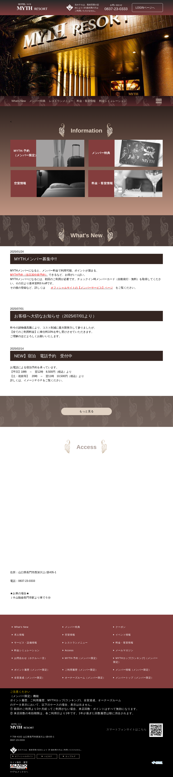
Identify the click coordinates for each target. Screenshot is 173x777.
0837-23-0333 (17, 740)
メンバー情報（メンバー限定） (133, 669)
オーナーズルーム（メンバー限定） (85, 677)
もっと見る (86, 411)
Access (69, 650)
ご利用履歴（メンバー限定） (81, 669)
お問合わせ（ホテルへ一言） (30, 658)
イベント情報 (123, 634)
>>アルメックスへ (19, 772)
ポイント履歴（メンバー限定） (32, 669)
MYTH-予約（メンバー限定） (81, 658)
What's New (18, 101)
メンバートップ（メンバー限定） (135, 677)
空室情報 (70, 634)
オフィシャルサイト (24, 756)
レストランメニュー (61, 101)
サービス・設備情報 (25, 642)
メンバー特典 (37, 101)
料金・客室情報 (86, 101)
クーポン (121, 627)
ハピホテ (48, 756)
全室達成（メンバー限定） (29, 677)
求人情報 (19, 634)
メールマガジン (124, 650)
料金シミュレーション (112, 101)
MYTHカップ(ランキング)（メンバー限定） (135, 660)
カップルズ (70, 756)
